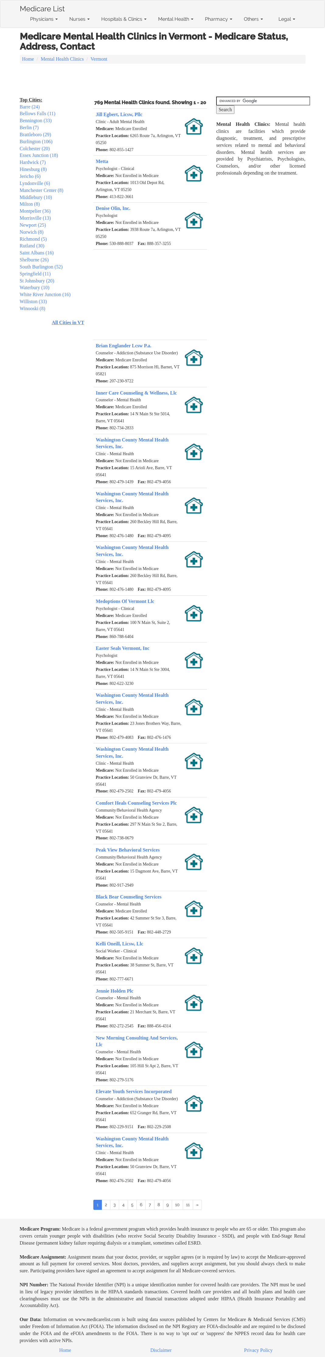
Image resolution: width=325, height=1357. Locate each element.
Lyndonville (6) (35, 183)
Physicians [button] (44, 19)
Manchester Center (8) (42, 190)
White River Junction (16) (45, 294)
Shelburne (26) (34, 259)
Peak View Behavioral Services (128, 849)
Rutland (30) (32, 245)
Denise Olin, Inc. (113, 208)
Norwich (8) (32, 232)
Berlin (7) (29, 127)
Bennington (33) (36, 120)
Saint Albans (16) (37, 252)
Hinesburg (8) (33, 169)
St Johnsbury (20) (37, 280)
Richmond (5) (33, 239)
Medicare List (42, 7)
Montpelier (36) (35, 211)
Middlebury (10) (36, 197)
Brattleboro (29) (35, 134)
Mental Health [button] (175, 19)
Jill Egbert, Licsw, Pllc (119, 114)
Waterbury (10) (35, 287)
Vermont (99, 59)
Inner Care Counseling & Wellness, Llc (136, 392)
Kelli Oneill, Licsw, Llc (119, 943)
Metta (102, 161)
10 (177, 1204)
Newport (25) (33, 225)
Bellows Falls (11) (38, 113)
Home (28, 59)
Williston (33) (33, 301)
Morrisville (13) (35, 218)
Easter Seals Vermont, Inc (123, 648)
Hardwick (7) (33, 162)
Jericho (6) (30, 176)
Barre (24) (30, 106)
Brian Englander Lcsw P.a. (123, 345)
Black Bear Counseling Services (128, 896)
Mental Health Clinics (62, 59)
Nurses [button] (79, 19)
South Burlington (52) (41, 266)
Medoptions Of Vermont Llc (125, 601)
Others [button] (253, 19)
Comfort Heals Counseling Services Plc (136, 803)
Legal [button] (286, 19)
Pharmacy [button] (218, 19)
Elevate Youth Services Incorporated (134, 1091)
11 (188, 1204)
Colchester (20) (35, 148)
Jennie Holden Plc (114, 991)
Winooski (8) (32, 308)
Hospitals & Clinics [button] (124, 19)
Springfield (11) (35, 273)
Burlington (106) (36, 141)
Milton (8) (30, 204)
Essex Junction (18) (39, 155)
